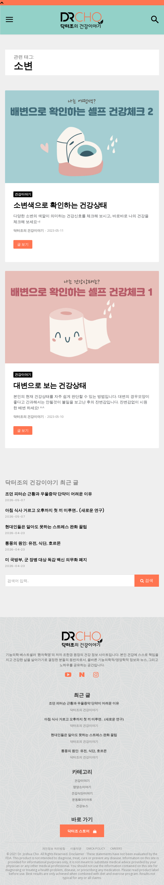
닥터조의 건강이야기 (28, 230)
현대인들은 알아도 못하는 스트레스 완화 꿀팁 (46, 527)
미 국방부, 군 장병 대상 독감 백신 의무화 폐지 (46, 560)
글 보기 (23, 244)
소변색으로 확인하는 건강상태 (60, 205)
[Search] (146, 581)
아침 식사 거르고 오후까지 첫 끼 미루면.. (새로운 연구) (54, 510)
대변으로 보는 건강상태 (49, 385)
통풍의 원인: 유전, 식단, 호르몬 (33, 543)
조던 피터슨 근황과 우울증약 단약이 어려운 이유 (48, 494)
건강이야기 (23, 194)
